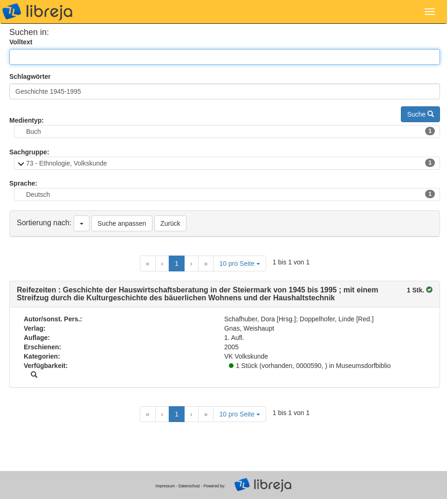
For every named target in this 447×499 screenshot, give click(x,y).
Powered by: (215, 486)
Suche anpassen (121, 223)
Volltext (21, 42)
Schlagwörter (30, 76)
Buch (230, 131)
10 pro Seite (239, 263)
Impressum (165, 486)
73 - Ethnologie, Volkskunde (230, 163)
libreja (37, 11)
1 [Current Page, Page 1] (177, 263)
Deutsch (230, 194)
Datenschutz (189, 486)
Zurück (170, 223)
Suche (420, 114)
